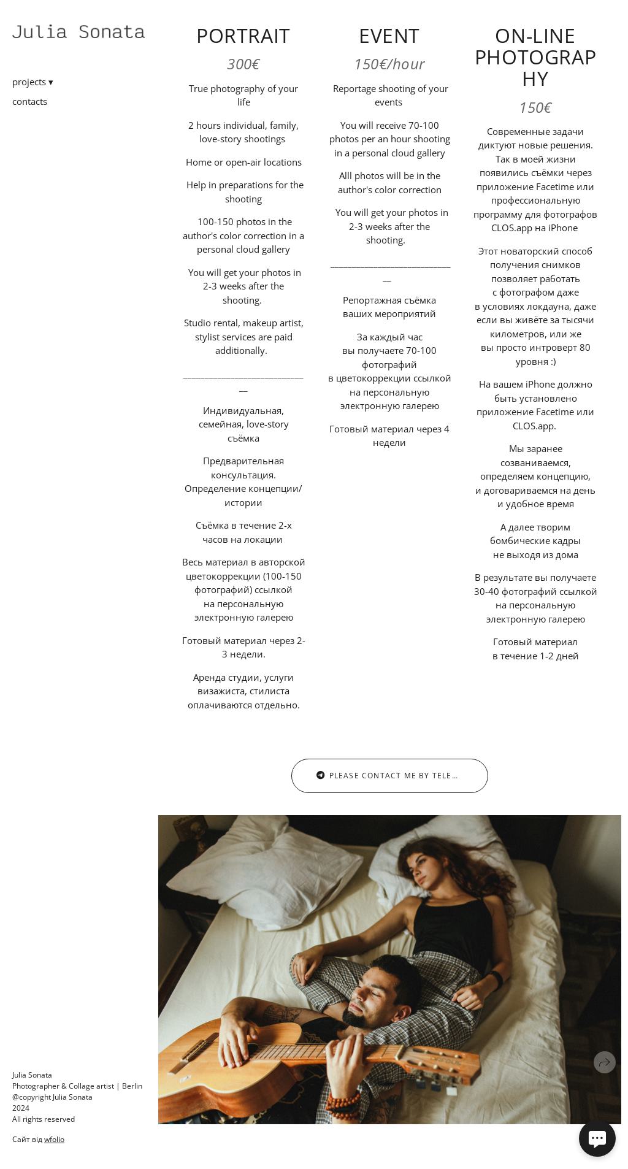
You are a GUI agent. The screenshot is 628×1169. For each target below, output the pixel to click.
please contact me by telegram (396, 775)
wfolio (54, 1139)
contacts (29, 101)
